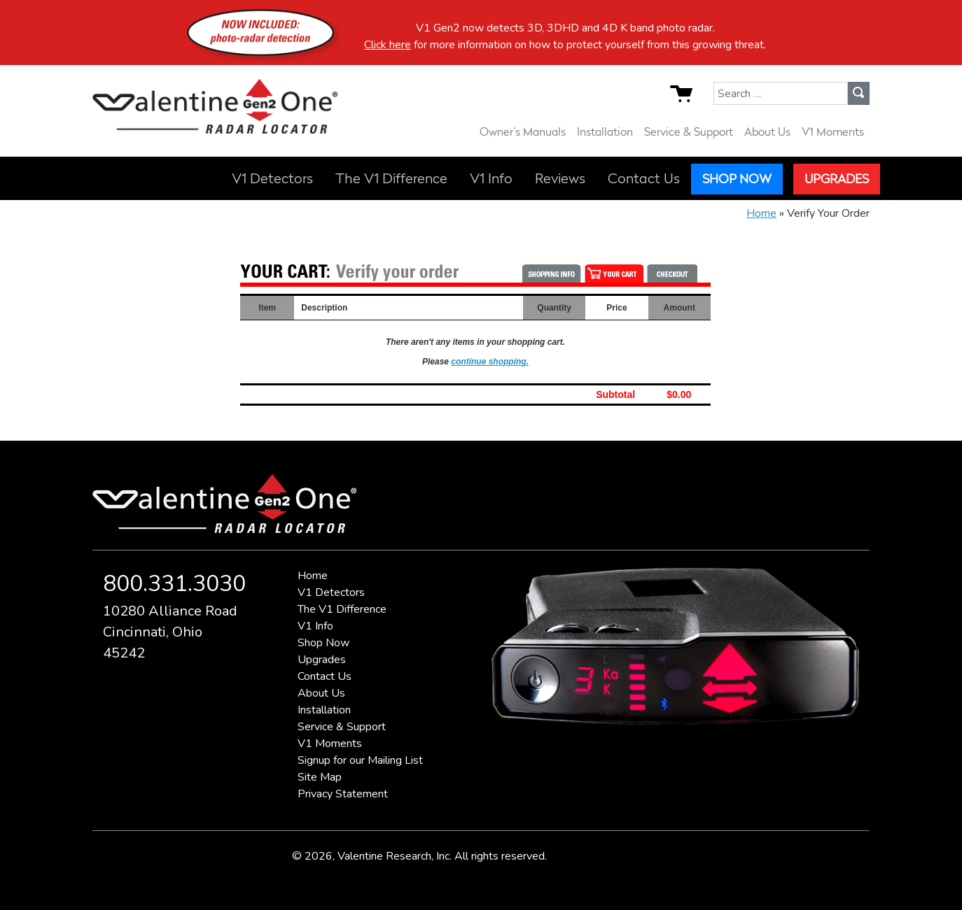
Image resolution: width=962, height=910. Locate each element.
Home (761, 213)
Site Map (320, 777)
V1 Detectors (272, 178)
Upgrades (836, 178)
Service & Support (688, 131)
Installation (605, 131)
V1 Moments (833, 131)
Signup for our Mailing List (360, 760)
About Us (767, 131)
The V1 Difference (391, 178)
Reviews (560, 178)
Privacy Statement (343, 794)
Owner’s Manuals (523, 131)
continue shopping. (490, 362)
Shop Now (737, 178)
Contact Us (644, 178)
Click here (387, 44)
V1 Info (491, 178)
